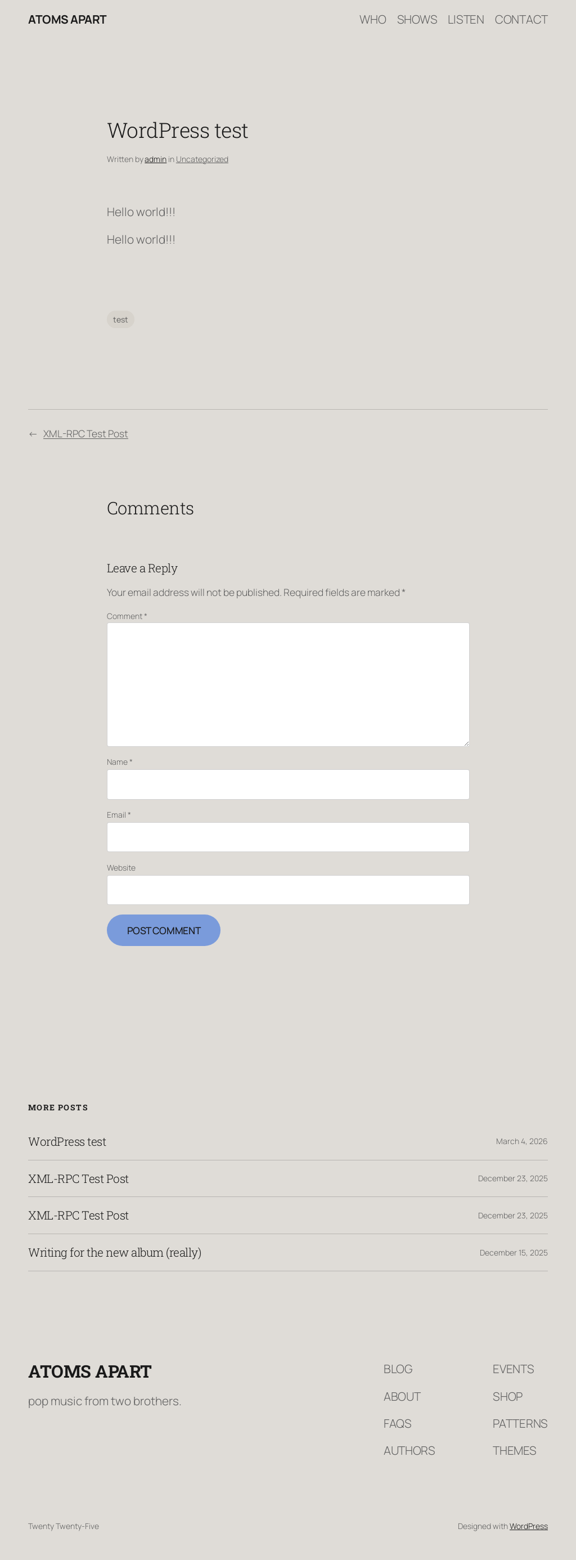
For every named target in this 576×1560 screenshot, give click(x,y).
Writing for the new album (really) (114, 1252)
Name (120, 761)
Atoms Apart (67, 19)
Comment (127, 616)
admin (155, 159)
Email (119, 814)
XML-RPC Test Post (85, 433)
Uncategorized (202, 159)
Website (121, 867)
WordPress (529, 1526)
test (120, 319)
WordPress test (67, 1142)
